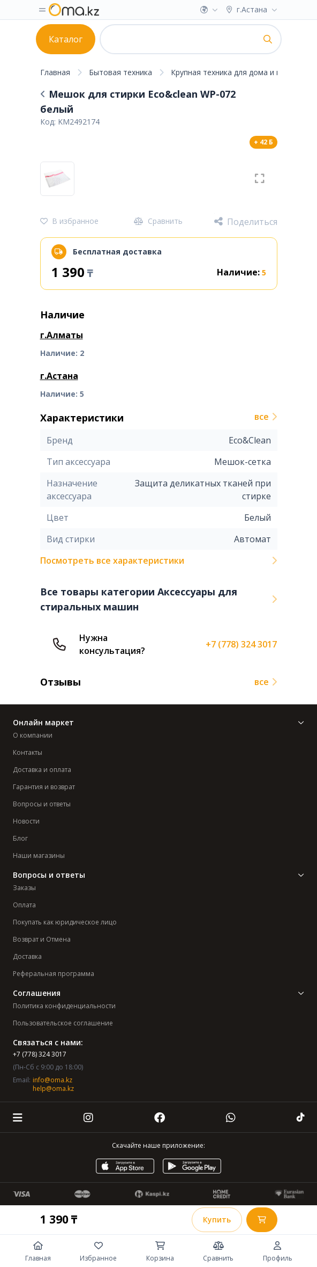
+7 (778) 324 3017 (241, 644)
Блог (20, 838)
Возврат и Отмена (42, 939)
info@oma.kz (52, 1079)
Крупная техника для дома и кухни (233, 72)
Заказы (24, 887)
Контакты (27, 752)
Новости (26, 821)
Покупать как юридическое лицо (65, 922)
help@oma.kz (53, 1088)
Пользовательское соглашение (63, 1023)
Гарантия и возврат (44, 786)
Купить (217, 1219)
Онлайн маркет (158, 722)
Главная (55, 72)
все (265, 417)
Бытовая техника (120, 72)
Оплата (24, 904)
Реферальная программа (53, 973)
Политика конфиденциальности (64, 1005)
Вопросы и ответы (42, 804)
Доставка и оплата (42, 769)
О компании (32, 735)
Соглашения (158, 993)
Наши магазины (39, 855)
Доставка (27, 956)
